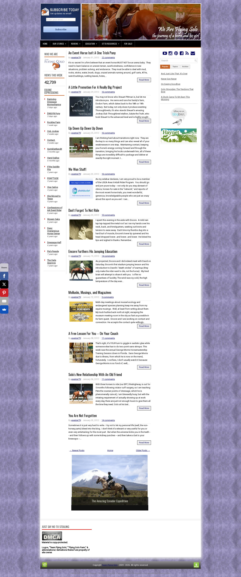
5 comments (108, 297)
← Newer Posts (76, 450)
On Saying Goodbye (170, 84)
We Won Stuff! (77, 169)
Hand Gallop (53, 158)
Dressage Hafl (54, 242)
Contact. (51, 140)
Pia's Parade (53, 251)
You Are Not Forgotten (82, 415)
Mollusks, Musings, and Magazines (89, 292)
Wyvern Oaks (53, 219)
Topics (175, 67)
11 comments (108, 338)
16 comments (108, 92)
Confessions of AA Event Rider (54, 209)
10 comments (108, 215)
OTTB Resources (111, 42)
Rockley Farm (53, 122)
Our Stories (60, 42)
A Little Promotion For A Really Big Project (95, 87)
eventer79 (76, 57)
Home (45, 43)
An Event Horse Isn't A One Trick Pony (92, 52)
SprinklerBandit (54, 149)
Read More (144, 80)
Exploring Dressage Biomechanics (54, 102)
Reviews (77, 42)
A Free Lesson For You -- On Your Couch (93, 333)
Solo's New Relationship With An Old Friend (95, 374)
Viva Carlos (52, 187)
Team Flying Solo (109, 565)
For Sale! (128, 43)
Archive (185, 67)
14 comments (108, 256)
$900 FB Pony (53, 113)
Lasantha (111, 573)
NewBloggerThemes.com (159, 573)
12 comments (108, 57)
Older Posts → (143, 450)
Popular (165, 67)
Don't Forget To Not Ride (83, 210)
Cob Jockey (53, 131)
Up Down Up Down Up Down (85, 128)
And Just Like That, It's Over (174, 73)
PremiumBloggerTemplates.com (131, 573)
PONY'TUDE (52, 178)
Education (92, 42)
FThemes (84, 573)
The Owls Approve (51, 261)
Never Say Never (169, 79)
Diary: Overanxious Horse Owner (53, 231)
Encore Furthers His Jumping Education (92, 251)
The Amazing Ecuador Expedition (110, 501)
